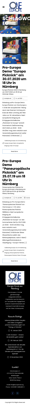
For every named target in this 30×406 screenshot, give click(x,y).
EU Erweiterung (22, 140)
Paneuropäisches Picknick (17, 253)
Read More (14, 151)
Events (28, 198)
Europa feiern (12, 143)
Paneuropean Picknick (10, 255)
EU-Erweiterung (22, 247)
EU (16, 140)
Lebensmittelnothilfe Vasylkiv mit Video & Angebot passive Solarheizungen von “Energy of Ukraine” (15, 323)
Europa (6, 143)
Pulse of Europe (14, 146)
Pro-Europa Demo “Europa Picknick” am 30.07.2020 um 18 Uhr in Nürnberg (14, 77)
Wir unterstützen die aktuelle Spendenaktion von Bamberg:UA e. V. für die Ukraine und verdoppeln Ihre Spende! (15, 349)
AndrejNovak (7, 98)
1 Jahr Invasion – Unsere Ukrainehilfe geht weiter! (15, 336)
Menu (4, 7)
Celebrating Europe (9, 140)
